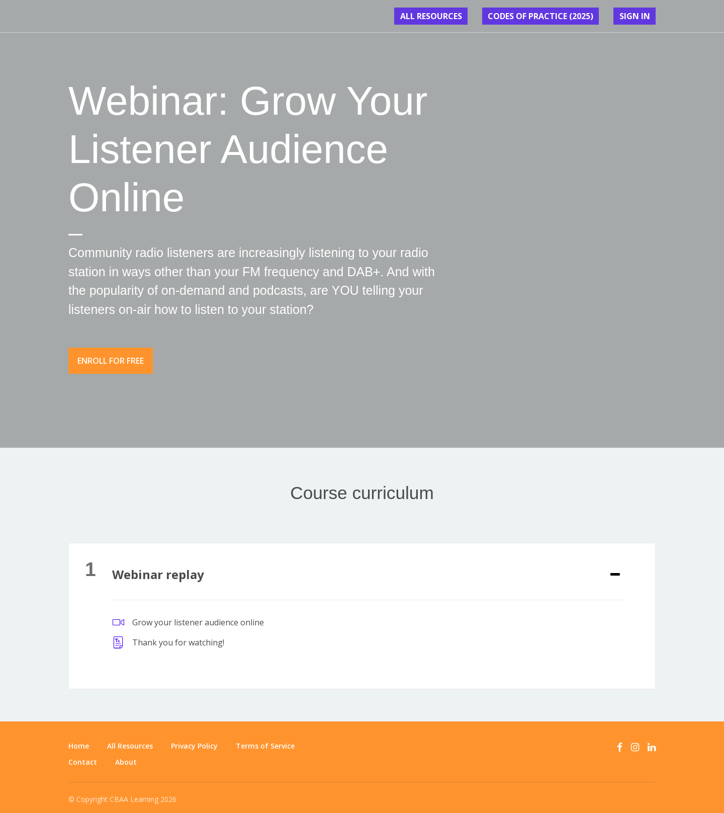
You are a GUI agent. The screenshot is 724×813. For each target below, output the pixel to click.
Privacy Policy (194, 740)
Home (78, 740)
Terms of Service (265, 740)
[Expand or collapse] (615, 569)
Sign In (640, 16)
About (126, 756)
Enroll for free (110, 360)
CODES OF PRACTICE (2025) (559, 16)
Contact (82, 756)
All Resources (462, 16)
